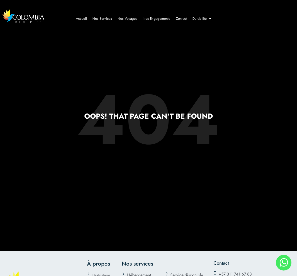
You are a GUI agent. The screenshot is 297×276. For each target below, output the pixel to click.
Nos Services (102, 18)
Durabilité (201, 19)
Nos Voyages (127, 18)
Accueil (81, 18)
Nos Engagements (156, 18)
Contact (181, 18)
